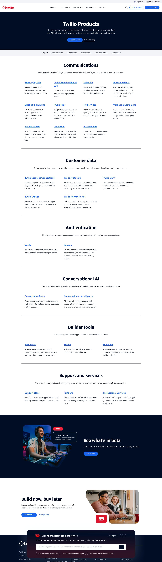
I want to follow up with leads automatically (101, 553)
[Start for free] (152, 7)
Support (149, 2)
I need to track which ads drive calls (48, 553)
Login (156, 2)
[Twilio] (8, 8)
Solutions (65, 7)
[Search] (126, 7)
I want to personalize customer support (73, 553)
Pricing (102, 7)
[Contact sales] (136, 7)
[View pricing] (89, 39)
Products (54, 7)
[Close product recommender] (124, 536)
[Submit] (121, 547)
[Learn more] (91, 454)
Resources (90, 7)
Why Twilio (78, 7)
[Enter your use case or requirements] (78, 547)
